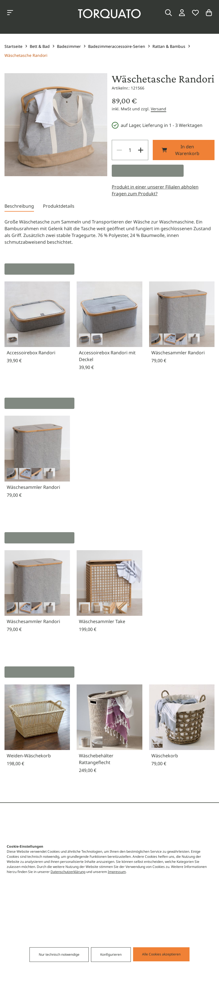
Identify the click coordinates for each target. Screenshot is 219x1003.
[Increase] (140, 150)
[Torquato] (109, 13)
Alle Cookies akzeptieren (140, 984)
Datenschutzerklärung (68, 902)
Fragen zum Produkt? (135, 194)
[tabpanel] (109, 231)
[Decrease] (119, 150)
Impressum (117, 902)
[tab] (19, 207)
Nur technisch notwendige (80, 985)
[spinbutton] (130, 150)
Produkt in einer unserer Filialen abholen (155, 187)
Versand (158, 108)
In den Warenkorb (180, 150)
